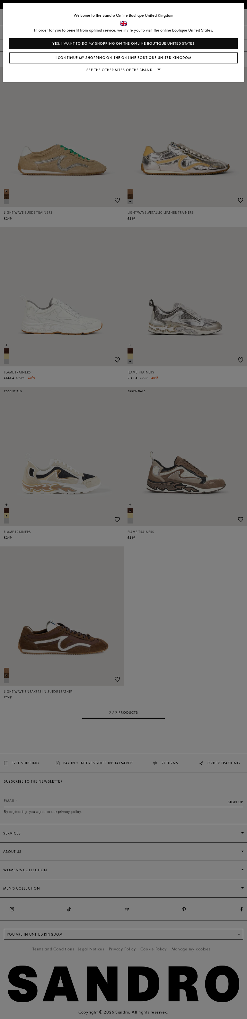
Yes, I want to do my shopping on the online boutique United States (123, 44)
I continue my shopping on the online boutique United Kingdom (123, 58)
